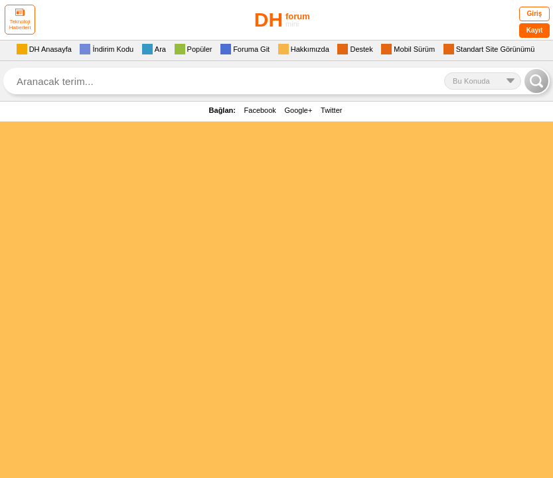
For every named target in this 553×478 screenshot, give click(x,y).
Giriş (534, 13)
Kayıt (534, 30)
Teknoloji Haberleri (20, 20)
